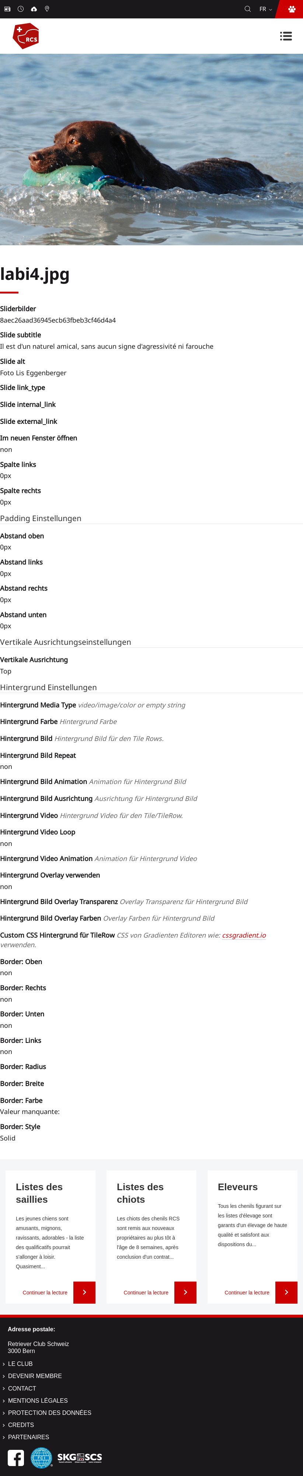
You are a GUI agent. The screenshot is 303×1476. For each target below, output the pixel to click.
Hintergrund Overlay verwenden (50, 875)
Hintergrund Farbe (58, 721)
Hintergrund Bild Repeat (38, 755)
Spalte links (18, 464)
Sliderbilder (18, 308)
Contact (22, 1388)
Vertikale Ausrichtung (34, 659)
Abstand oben (22, 535)
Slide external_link (28, 421)
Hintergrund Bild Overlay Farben (107, 918)
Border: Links (20, 1040)
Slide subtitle (20, 334)
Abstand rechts (24, 588)
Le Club (20, 1364)
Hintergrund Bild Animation (93, 781)
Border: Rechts (23, 987)
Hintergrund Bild (82, 738)
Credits (21, 1425)
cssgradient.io (244, 935)
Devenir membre (35, 1376)
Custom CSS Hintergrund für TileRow (133, 940)
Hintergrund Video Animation (98, 858)
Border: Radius (23, 1066)
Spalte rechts (20, 490)
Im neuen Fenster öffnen (38, 437)
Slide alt (12, 361)
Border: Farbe (21, 1100)
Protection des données (49, 1413)
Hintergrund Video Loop (37, 831)
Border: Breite (22, 1083)
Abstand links (21, 562)
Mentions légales (38, 1401)
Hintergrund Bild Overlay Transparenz (123, 901)
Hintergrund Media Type (92, 704)
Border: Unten (22, 1013)
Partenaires (28, 1437)
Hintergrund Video (91, 815)
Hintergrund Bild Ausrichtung (98, 798)
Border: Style (20, 1126)
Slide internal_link (28, 404)
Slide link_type (22, 387)
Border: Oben (21, 961)
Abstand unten (23, 614)
